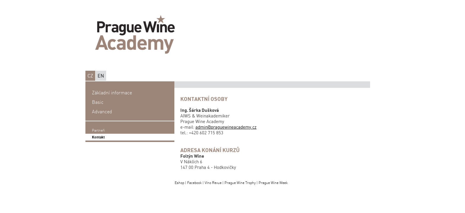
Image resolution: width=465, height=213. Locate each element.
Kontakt (98, 137)
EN (101, 76)
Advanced (102, 111)
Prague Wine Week (273, 182)
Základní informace (112, 93)
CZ (90, 76)
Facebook (194, 182)
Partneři (98, 130)
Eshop (179, 182)
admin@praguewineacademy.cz (226, 127)
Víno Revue (213, 182)
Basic (97, 102)
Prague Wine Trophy (240, 182)
